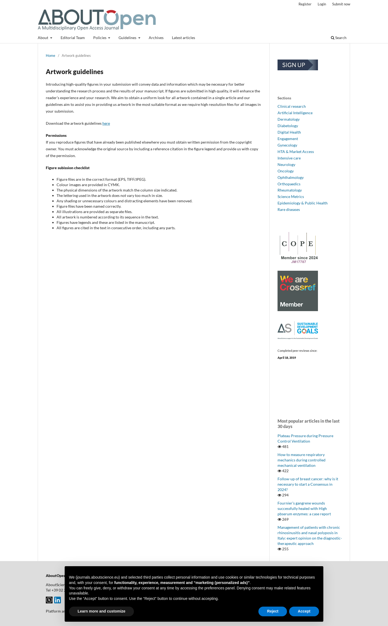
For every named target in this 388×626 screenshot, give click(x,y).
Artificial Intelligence (295, 112)
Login (322, 4)
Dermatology (289, 119)
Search (339, 37)
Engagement (288, 138)
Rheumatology (290, 190)
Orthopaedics (289, 184)
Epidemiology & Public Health (303, 203)
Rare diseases (289, 209)
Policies (100, 37)
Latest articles (183, 37)
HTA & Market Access (296, 151)
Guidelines (128, 37)
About (43, 37)
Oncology (286, 171)
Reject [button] (272, 611)
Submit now (341, 4)
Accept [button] (304, 611)
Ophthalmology (291, 177)
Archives (156, 37)
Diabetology (288, 125)
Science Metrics (291, 196)
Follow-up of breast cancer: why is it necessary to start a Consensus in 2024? (308, 484)
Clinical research (292, 106)
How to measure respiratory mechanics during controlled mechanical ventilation (301, 460)
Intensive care (289, 158)
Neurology (286, 164)
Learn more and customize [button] (101, 611)
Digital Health (289, 132)
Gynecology (287, 145)
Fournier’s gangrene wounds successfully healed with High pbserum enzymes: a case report (304, 508)
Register (305, 4)
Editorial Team (73, 37)
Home (50, 55)
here (106, 123)
